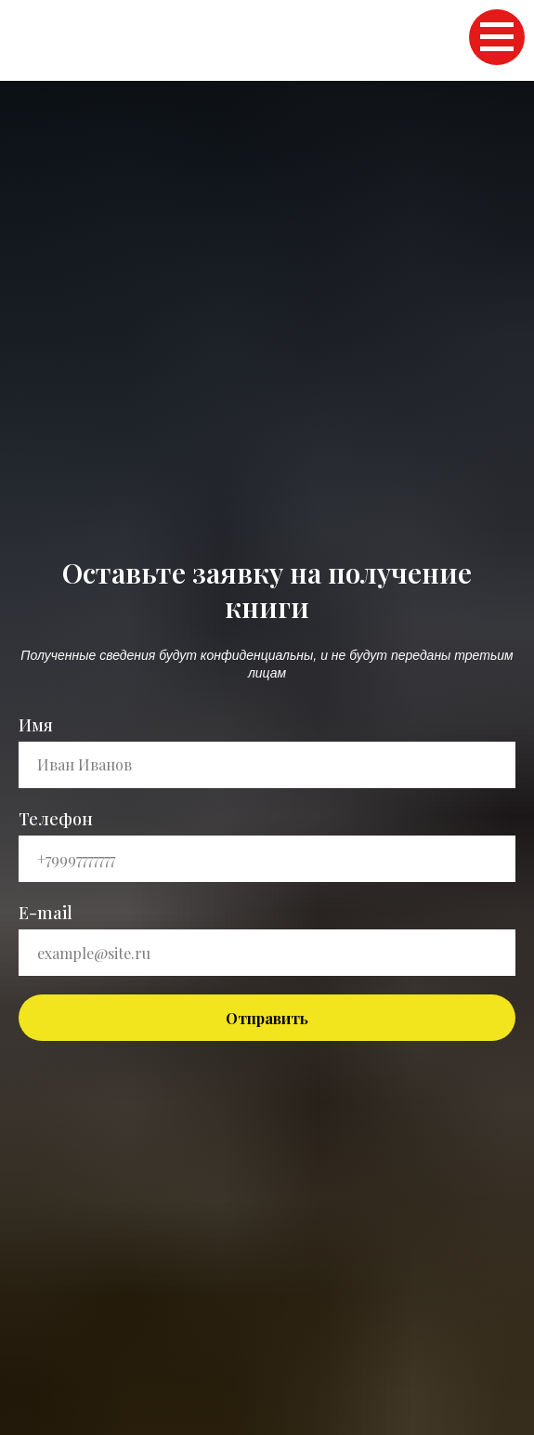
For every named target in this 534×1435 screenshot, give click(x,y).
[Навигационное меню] (497, 37)
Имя (36, 725)
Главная (267, 40)
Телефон (56, 819)
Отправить (267, 1018)
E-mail (45, 913)
